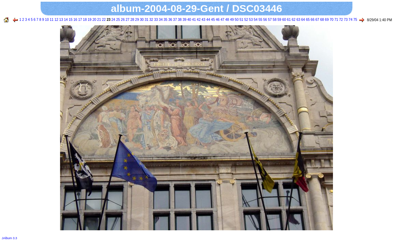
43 (203, 20)
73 (345, 20)
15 (70, 20)
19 (89, 20)
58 (274, 20)
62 (293, 20)
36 (170, 20)
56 (264, 20)
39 (183, 20)
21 (98, 20)
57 (269, 20)
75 (354, 20)
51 (240, 20)
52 (245, 20)
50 (236, 20)
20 (93, 20)
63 (297, 20)
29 (136, 20)
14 (65, 20)
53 (250, 20)
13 (60, 20)
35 (165, 20)
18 (84, 20)
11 (51, 20)
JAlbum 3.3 (9, 238)
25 (117, 20)
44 (207, 20)
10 (46, 20)
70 (331, 20)
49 (231, 20)
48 (226, 20)
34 (160, 20)
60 (283, 20)
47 (222, 20)
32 (150, 20)
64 (302, 20)
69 (326, 20)
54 (255, 20)
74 (350, 20)
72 (340, 20)
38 (179, 20)
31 (146, 20)
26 (122, 20)
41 (193, 20)
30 (141, 20)
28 (131, 20)
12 (56, 20)
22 (103, 20)
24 (113, 20)
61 (288, 20)
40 (188, 20)
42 (198, 20)
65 (307, 20)
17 (79, 20)
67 (317, 20)
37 (174, 20)
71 (335, 20)
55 (260, 20)
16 (75, 20)
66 (312, 20)
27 (127, 20)
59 (279, 20)
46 (217, 20)
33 (155, 20)
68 (321, 20)
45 (212, 20)
